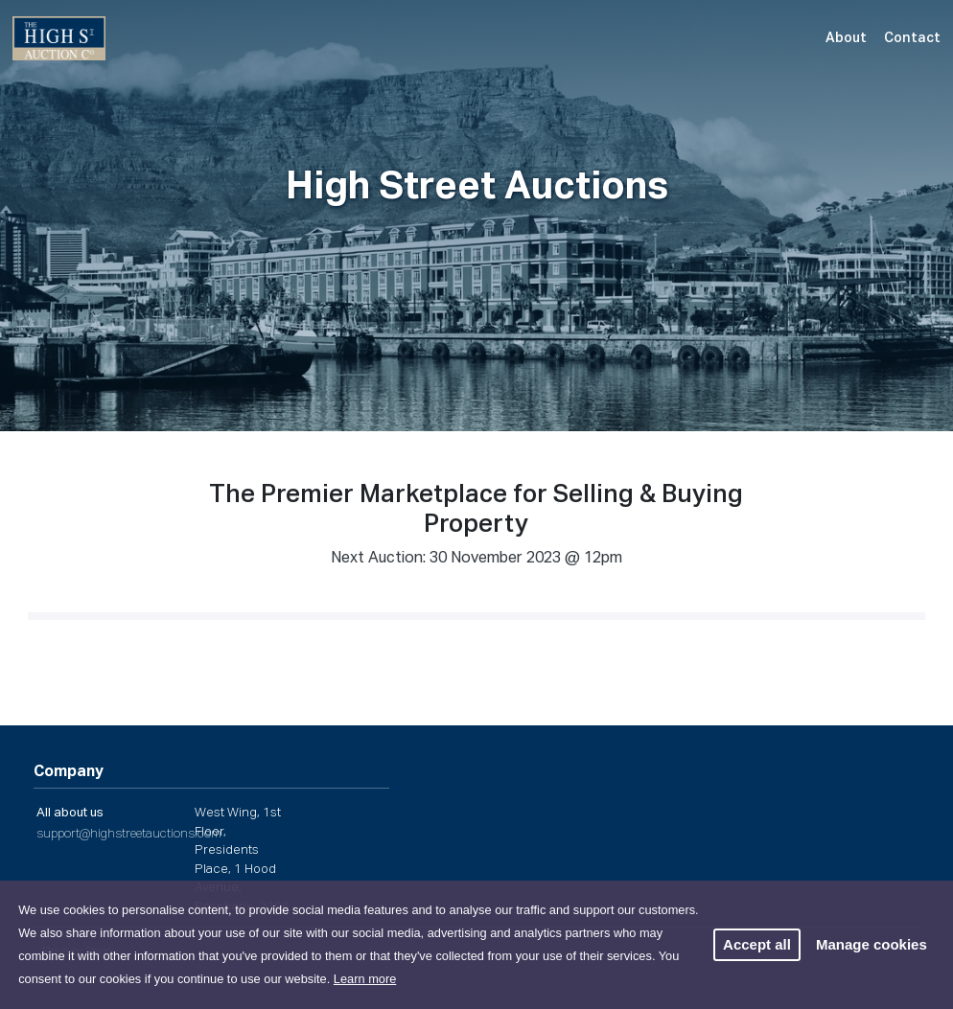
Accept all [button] (757, 944)
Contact (912, 38)
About (846, 38)
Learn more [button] (365, 979)
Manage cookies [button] (871, 944)
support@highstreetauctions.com (128, 834)
